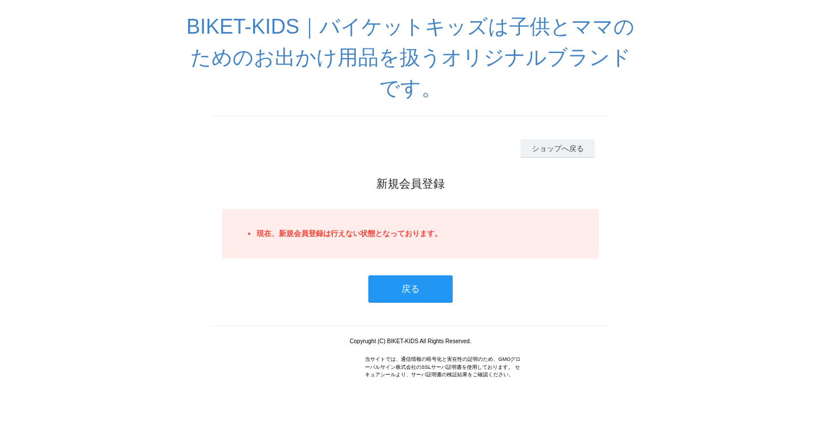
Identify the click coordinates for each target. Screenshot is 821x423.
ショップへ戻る (558, 148)
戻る (410, 289)
